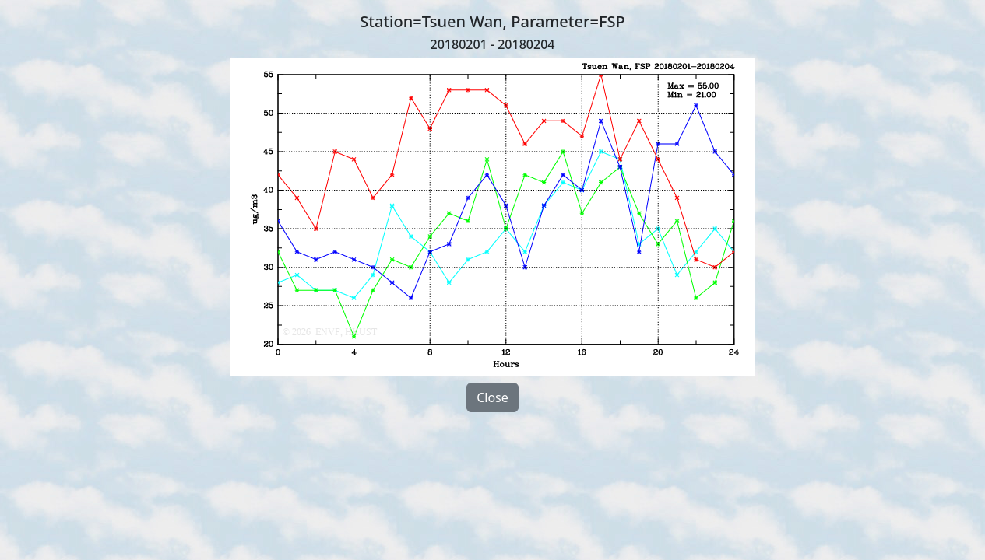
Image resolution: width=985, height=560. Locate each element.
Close (492, 397)
